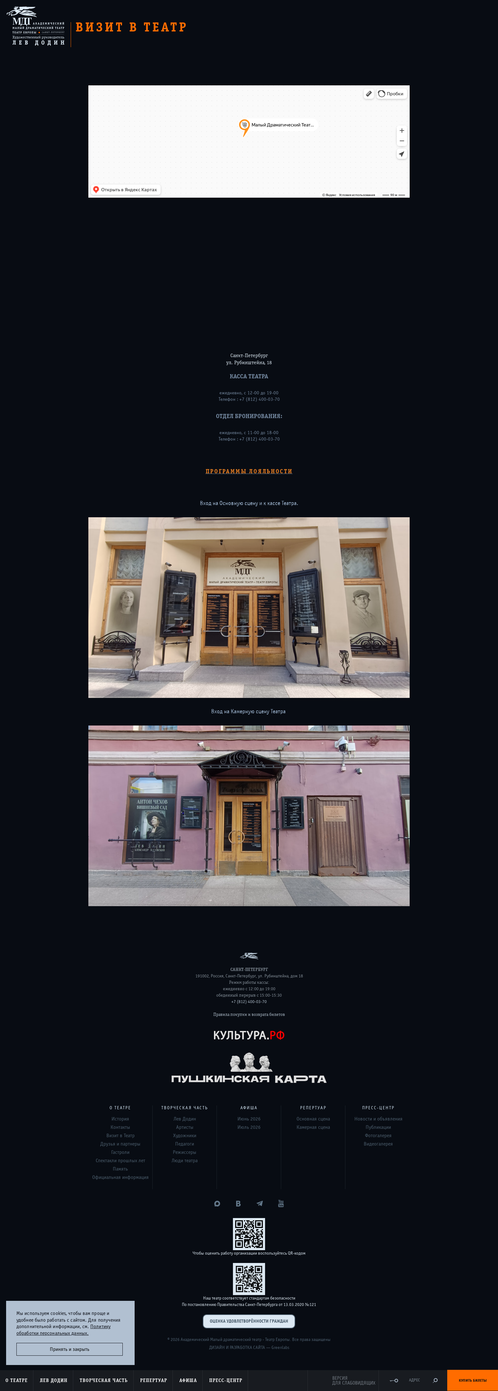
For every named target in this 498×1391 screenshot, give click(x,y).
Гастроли (120, 1152)
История (120, 1119)
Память (120, 1169)
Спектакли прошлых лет (120, 1160)
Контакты (120, 1127)
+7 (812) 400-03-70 (249, 1001)
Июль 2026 (249, 1127)
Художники (184, 1135)
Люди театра (185, 1160)
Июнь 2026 (249, 1119)
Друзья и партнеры (120, 1144)
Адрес (414, 1380)
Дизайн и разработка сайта (237, 1347)
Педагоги (184, 1144)
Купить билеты (473, 1380)
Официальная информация (120, 1177)
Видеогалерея (378, 1144)
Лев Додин (184, 1119)
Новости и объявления (378, 1119)
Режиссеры (184, 1152)
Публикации (378, 1127)
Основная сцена (313, 1119)
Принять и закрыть (69, 1349)
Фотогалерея (378, 1135)
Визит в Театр (120, 1135)
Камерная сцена (313, 1127)
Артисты (184, 1127)
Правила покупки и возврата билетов (249, 1014)
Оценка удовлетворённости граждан (249, 1321)
